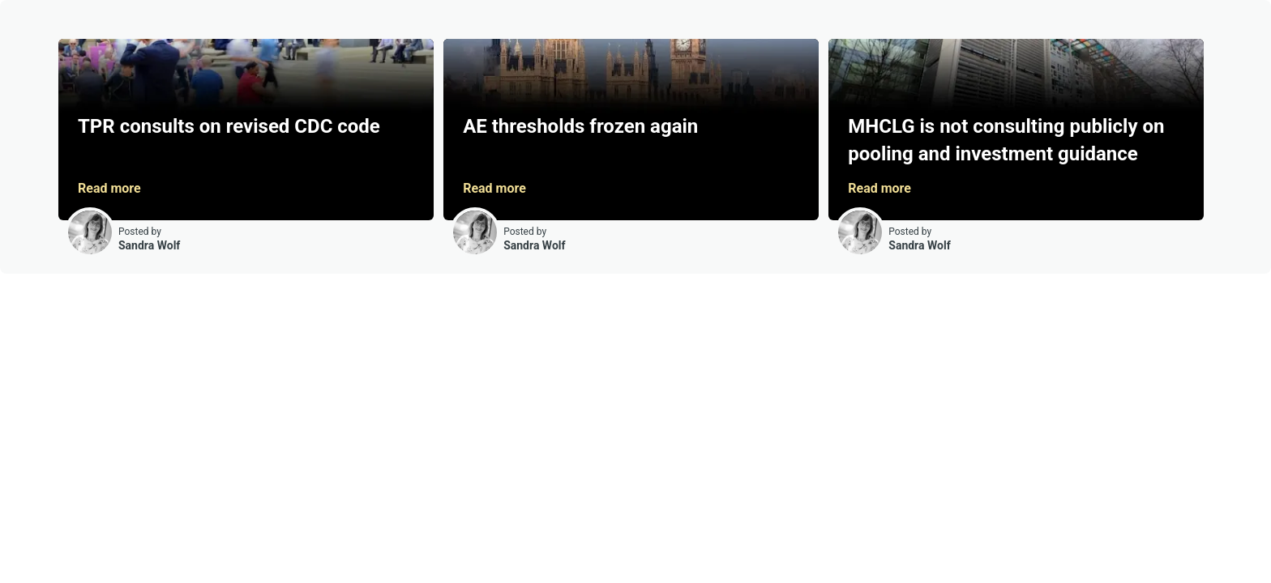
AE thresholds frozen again (580, 126)
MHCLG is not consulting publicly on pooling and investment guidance (1006, 140)
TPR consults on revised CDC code (229, 126)
